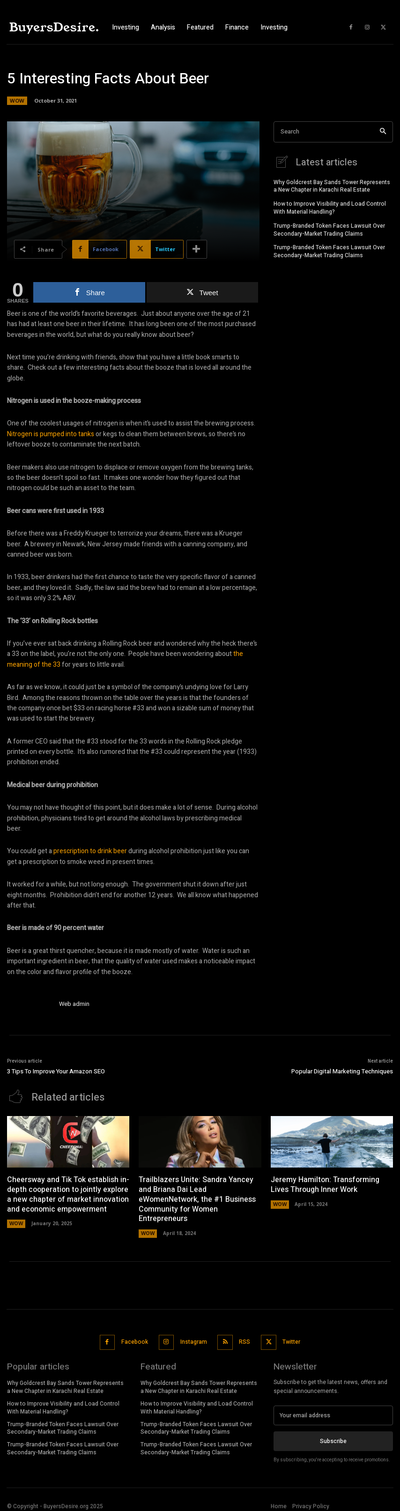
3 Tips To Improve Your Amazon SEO (56, 1071)
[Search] (383, 131)
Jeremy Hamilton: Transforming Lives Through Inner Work (325, 1183)
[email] (333, 1411)
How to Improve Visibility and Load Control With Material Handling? (330, 207)
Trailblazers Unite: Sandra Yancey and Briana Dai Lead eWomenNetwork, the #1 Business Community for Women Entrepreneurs (197, 1198)
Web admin (74, 1003)
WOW (17, 101)
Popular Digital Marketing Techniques (342, 1071)
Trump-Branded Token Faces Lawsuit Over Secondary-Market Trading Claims (329, 229)
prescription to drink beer (90, 851)
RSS (243, 1338)
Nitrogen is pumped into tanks (50, 434)
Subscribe (333, 1436)
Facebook (135, 1338)
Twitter (288, 1338)
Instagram (192, 1338)
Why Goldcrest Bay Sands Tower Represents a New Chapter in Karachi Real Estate (332, 185)
